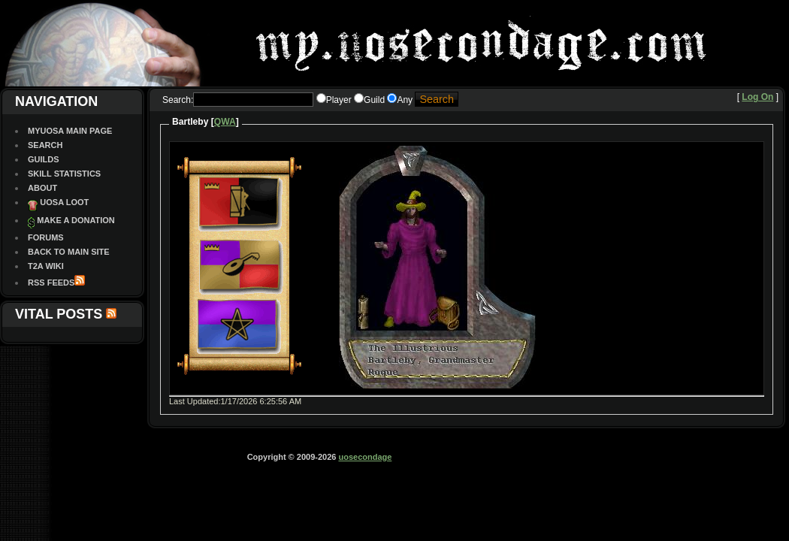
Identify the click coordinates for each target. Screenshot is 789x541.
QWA (225, 121)
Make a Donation (75, 220)
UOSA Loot (64, 202)
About (42, 187)
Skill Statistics (64, 173)
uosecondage (364, 456)
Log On (757, 97)
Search (45, 145)
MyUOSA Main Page (70, 130)
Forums (46, 237)
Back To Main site (69, 251)
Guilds (43, 159)
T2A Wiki (46, 265)
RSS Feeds (51, 282)
